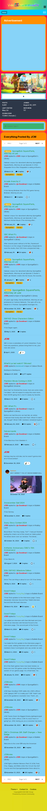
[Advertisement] (23, 47)
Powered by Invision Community (23, 794)
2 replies (27, 747)
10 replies (22, 584)
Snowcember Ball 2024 (14, 503)
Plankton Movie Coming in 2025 (18, 381)
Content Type (11, 126)
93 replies (24, 606)
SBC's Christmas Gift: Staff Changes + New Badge (23, 733)
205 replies (28, 700)
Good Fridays (10, 591)
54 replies (21, 252)
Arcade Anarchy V (12, 181)
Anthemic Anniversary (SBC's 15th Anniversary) (19, 549)
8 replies (24, 399)
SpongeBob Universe (12, 386)
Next (37, 143)
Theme (14, 789)
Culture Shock (37, 366)
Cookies (33, 789)
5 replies (26, 541)
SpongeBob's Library (12, 239)
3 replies (22, 332)
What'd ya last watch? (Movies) (17, 363)
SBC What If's (10, 234)
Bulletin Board (37, 593)
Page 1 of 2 (23, 143)
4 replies (20, 171)
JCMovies (8, 682)
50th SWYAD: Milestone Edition (17, 570)
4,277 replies (25, 374)
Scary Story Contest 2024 (15, 523)
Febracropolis (10, 431)
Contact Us (24, 789)
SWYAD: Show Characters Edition (19, 318)
